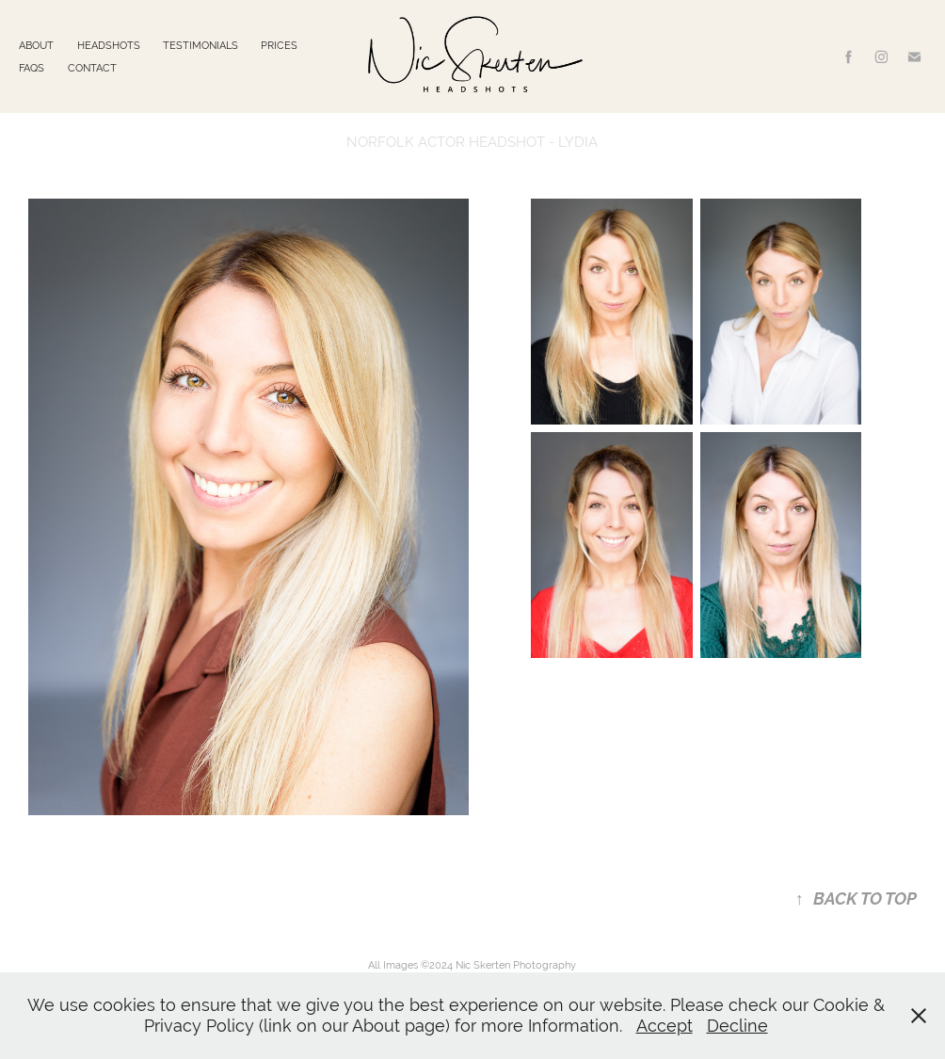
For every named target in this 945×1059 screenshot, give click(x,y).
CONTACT (92, 67)
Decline (737, 1025)
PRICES (279, 45)
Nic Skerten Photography (516, 965)
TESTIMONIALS (200, 45)
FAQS (31, 67)
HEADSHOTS (108, 45)
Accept (664, 1025)
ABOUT (36, 45)
